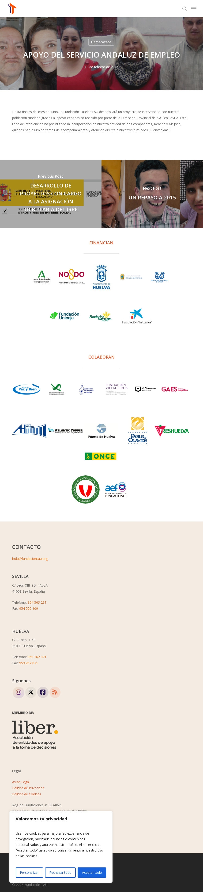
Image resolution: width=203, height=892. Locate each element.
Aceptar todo (92, 872)
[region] (61, 847)
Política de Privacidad (28, 788)
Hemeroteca (101, 42)
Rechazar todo (60, 872)
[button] (193, 8)
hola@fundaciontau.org (30, 558)
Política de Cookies (26, 794)
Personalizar (29, 872)
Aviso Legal (21, 782)
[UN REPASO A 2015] (152, 194)
